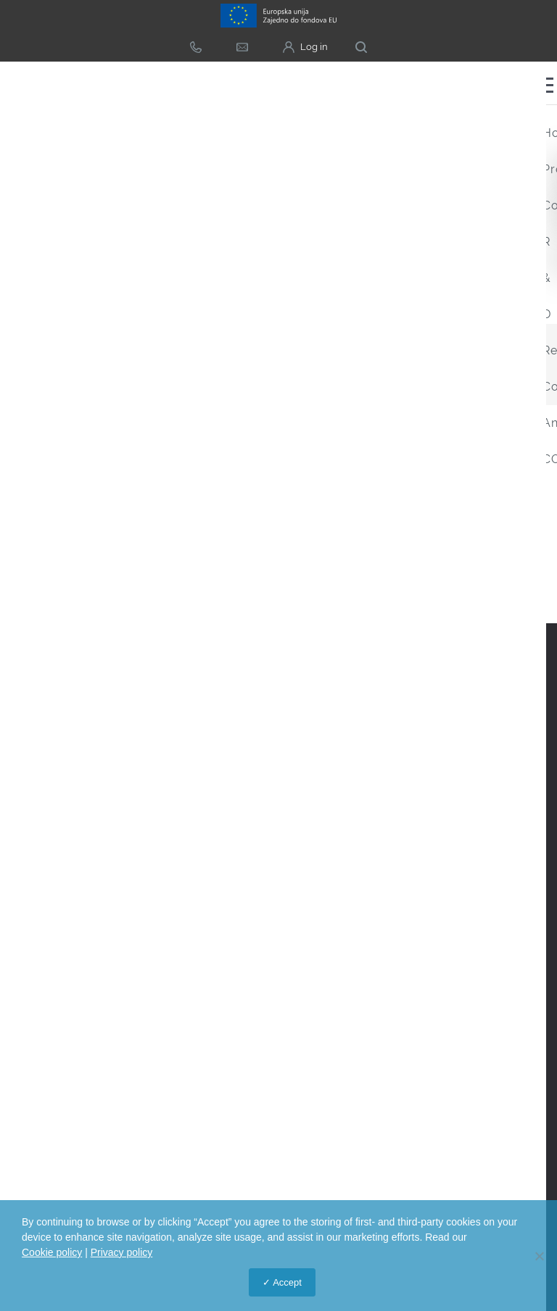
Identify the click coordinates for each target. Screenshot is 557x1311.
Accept (287, 1282)
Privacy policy (122, 1252)
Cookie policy (52, 1252)
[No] (539, 1256)
